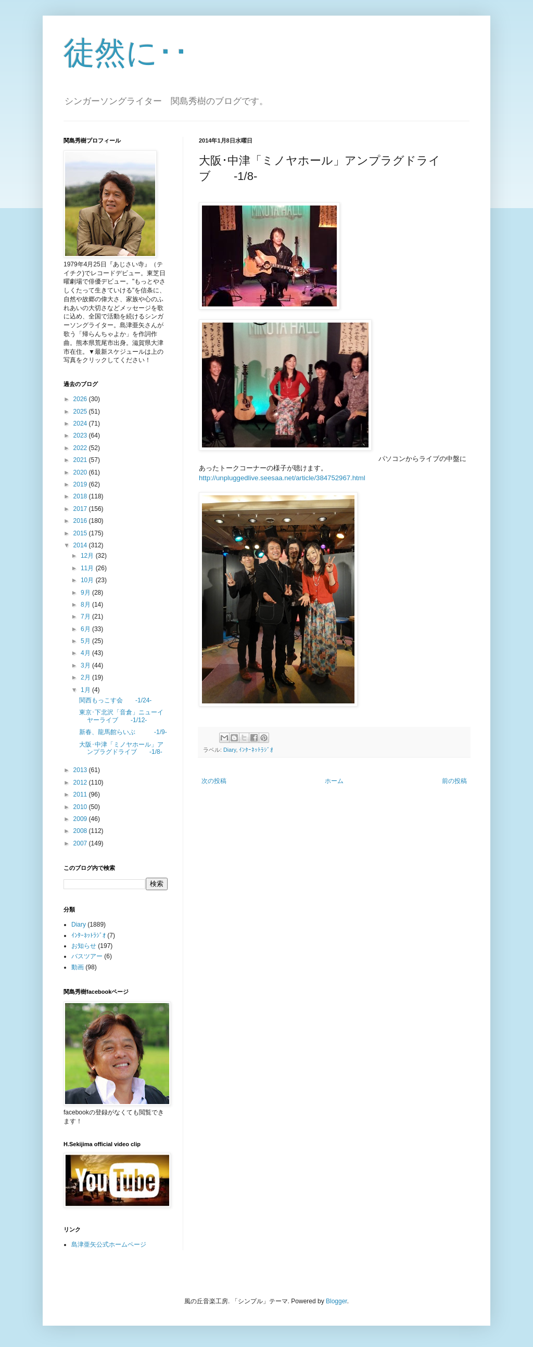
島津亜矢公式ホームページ (108, 1244)
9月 (86, 592)
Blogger (336, 1301)
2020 (81, 472)
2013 (81, 770)
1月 (86, 690)
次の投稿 (213, 781)
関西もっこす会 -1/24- (115, 700)
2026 (81, 399)
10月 (88, 580)
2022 (81, 448)
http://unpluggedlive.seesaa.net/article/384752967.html (282, 478)
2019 (81, 484)
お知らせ (83, 946)
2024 (81, 423)
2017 (81, 508)
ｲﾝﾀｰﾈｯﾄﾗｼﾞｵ (256, 750)
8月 (86, 604)
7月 (86, 616)
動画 (77, 967)
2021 (81, 460)
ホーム (334, 781)
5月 (86, 641)
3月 (86, 665)
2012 (81, 782)
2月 (86, 677)
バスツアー (87, 956)
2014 (81, 545)
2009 (81, 819)
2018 (81, 496)
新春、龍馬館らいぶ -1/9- (123, 732)
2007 (81, 843)
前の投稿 (454, 781)
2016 (81, 520)
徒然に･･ (126, 52)
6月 (86, 629)
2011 (81, 794)
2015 (81, 533)
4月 (86, 653)
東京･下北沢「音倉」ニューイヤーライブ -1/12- (121, 716)
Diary (229, 750)
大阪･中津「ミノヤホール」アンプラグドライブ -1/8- (121, 748)
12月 (88, 555)
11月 (88, 568)
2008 (81, 831)
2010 (81, 807)
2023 (81, 435)
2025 (81, 411)
